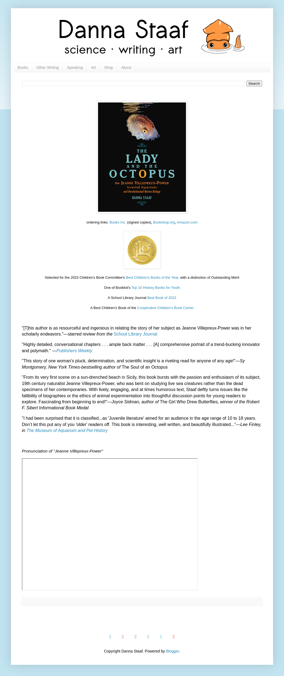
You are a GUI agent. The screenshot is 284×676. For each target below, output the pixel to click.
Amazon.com (187, 222)
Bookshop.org (164, 222)
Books (22, 67)
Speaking (75, 67)
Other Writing (47, 67)
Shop (108, 67)
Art (93, 67)
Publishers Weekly (74, 350)
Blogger (172, 651)
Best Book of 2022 (161, 298)
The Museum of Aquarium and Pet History (67, 430)
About (126, 67)
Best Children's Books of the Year (152, 277)
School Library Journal (135, 334)
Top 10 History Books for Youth (155, 288)
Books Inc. (118, 222)
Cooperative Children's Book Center (165, 308)
